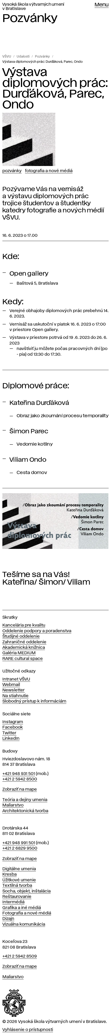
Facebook (12, 727)
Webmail (11, 685)
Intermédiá (13, 902)
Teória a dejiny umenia (24, 800)
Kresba (9, 874)
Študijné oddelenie (21, 636)
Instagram (12, 722)
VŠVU (6, 56)
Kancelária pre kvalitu (23, 625)
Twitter (9, 733)
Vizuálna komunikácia (23, 924)
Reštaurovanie (16, 897)
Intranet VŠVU (16, 679)
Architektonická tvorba (25, 811)
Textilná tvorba (17, 885)
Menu (102, 5)
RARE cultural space (22, 659)
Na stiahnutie (15, 696)
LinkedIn (10, 738)
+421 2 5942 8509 (19, 956)
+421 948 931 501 (18, 774)
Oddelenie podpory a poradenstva (36, 631)
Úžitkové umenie (19, 880)
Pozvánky (42, 56)
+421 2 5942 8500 (19, 779)
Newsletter (13, 690)
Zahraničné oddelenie (24, 642)
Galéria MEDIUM (19, 653)
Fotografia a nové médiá (48, 171)
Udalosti (23, 56)
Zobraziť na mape (19, 789)
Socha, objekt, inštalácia (26, 891)
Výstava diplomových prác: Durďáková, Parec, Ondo (42, 61)
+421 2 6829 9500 (19, 848)
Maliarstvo (13, 805)
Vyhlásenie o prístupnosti (27, 1030)
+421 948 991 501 (18, 843)
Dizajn (8, 919)
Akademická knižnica (23, 648)
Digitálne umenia (19, 869)
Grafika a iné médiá (21, 908)
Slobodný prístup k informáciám (34, 701)
